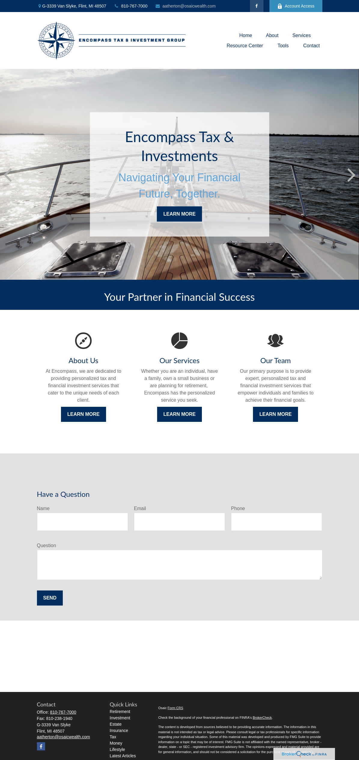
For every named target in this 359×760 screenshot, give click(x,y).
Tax (113, 736)
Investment (120, 717)
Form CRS (175, 708)
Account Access (296, 6)
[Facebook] (256, 6)
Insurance (119, 730)
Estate (116, 724)
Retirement (120, 711)
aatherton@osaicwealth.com (185, 6)
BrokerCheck (262, 717)
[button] (245, 35)
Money (116, 743)
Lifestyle (117, 749)
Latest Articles (123, 755)
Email (140, 508)
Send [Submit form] (49, 597)
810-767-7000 (131, 6)
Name (43, 508)
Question (46, 545)
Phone (238, 508)
